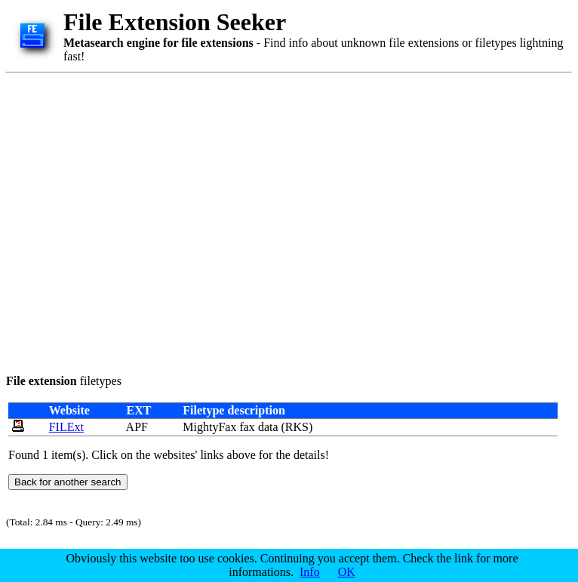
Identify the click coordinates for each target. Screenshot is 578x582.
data (268, 426)
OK (346, 571)
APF (137, 426)
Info (310, 571)
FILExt (66, 426)
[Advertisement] (141, 220)
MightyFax (209, 426)
